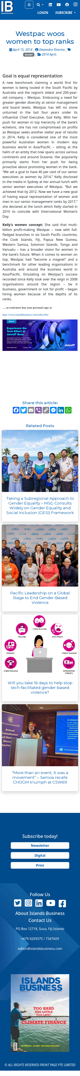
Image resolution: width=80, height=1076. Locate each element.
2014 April (49, 54)
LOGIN (42, 12)
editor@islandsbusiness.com (40, 948)
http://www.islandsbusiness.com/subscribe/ (25, 314)
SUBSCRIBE (64, 12)
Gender (29, 54)
